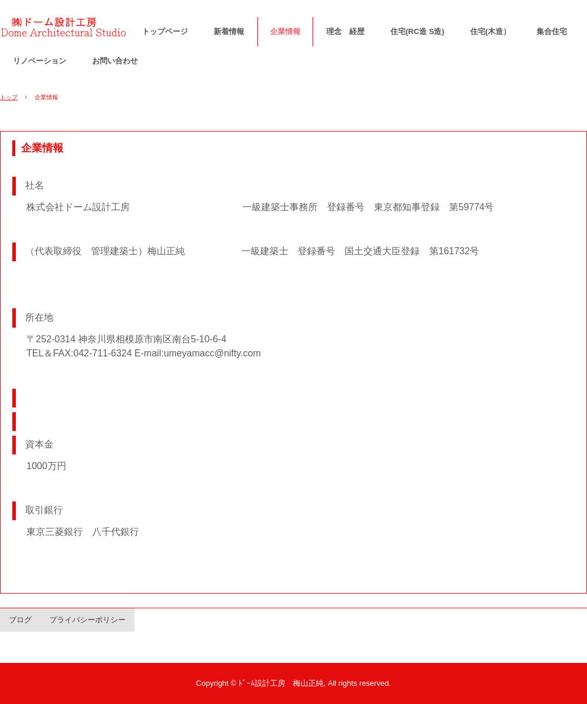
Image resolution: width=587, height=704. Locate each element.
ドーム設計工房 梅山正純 (64, 30)
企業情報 (285, 31)
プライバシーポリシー (87, 619)
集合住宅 (552, 31)
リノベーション (39, 60)
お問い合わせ (115, 60)
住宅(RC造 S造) (417, 31)
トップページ (165, 31)
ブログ (20, 619)
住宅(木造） (490, 31)
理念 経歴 (345, 31)
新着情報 (229, 31)
